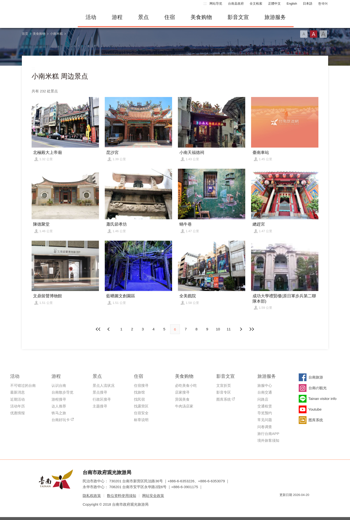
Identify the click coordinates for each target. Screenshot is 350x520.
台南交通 (264, 392)
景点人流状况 (103, 385)
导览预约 (264, 413)
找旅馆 (139, 392)
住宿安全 (141, 413)
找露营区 (141, 406)
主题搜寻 (100, 406)
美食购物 (201, 17)
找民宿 (139, 399)
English (292, 3)
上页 (241, 329)
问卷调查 (264, 427)
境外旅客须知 (268, 440)
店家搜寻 (182, 392)
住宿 (169, 17)
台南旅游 (315, 377)
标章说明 (141, 420)
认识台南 (59, 385)
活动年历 (17, 406)
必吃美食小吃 (186, 385)
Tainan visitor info (322, 399)
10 (218, 329)
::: (205, 3)
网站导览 (216, 3)
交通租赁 (264, 406)
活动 (91, 17)
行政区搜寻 (102, 399)
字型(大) (323, 34)
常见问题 (264, 420)
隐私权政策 (92, 496)
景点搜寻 (100, 392)
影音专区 (223, 392)
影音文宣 (238, 17)
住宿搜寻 (141, 385)
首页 (25, 33)
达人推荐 (59, 406)
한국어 (323, 3)
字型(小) (303, 34)
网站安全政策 (153, 496)
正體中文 (274, 3)
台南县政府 (236, 3)
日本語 (307, 3)
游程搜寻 (59, 399)
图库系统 (223, 399)
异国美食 (182, 399)
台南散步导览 (62, 392)
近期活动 (17, 399)
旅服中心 (264, 385)
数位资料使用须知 (121, 496)
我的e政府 (283, 503)
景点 (143, 17)
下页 (109, 329)
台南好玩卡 (61, 420)
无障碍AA (300, 503)
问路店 (262, 399)
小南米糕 (56, 33)
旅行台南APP (268, 434)
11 (229, 329)
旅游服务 (275, 17)
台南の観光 (317, 388)
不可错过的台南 (23, 385)
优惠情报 (17, 413)
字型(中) (313, 34)
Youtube (315, 409)
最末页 (251, 329)
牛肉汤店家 (184, 406)
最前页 (98, 329)
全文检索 (256, 3)
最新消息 (17, 392)
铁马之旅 (59, 413)
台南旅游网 (46, 17)
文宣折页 (223, 385)
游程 (117, 17)
